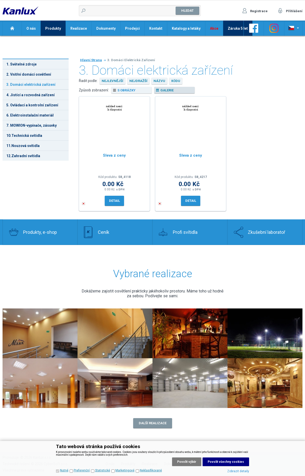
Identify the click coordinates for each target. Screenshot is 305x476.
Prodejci (132, 28)
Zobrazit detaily (238, 471)
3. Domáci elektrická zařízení (30, 85)
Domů (12, 28)
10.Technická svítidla (24, 136)
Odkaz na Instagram (274, 28)
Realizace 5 (40, 383)
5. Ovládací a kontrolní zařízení (32, 105)
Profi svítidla (185, 232)
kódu (175, 81)
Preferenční (82, 470)
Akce (214, 28)
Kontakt (155, 28)
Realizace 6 (115, 383)
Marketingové (124, 470)
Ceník (103, 232)
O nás (31, 28)
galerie (167, 90)
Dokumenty (106, 28)
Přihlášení (294, 11)
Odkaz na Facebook (253, 28)
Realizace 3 (189, 333)
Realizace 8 (264, 383)
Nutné (64, 470)
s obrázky (126, 90)
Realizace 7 (189, 383)
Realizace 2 (40, 333)
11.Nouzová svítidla (23, 146)
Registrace (259, 11)
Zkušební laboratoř (266, 232)
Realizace (78, 28)
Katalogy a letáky (186, 28)
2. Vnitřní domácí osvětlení (28, 74)
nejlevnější (112, 81)
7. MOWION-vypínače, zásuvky (31, 125)
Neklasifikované (151, 470)
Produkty (53, 28)
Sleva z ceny (114, 155)
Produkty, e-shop (40, 232)
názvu (159, 81)
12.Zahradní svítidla (23, 156)
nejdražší (138, 81)
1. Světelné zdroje (21, 64)
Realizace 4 (264, 333)
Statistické (102, 470)
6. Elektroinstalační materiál (30, 115)
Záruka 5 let (238, 28)
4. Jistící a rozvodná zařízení (30, 95)
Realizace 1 (115, 333)
